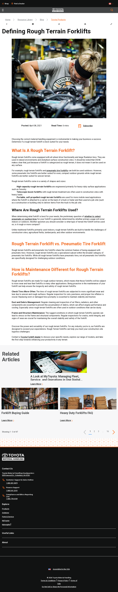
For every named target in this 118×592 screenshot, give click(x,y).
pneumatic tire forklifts (57, 170)
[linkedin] (33, 24)
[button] (84, 432)
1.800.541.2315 (11, 491)
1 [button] (90, 431)
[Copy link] (111, 24)
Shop (7, 4)
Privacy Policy (63, 581)
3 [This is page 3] (98, 431)
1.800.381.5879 (11, 483)
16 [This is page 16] (108, 431)
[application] (58, 368)
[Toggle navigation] (3, 10)
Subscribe (88, 126)
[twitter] (59, 24)
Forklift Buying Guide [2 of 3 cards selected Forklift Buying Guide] (15, 413)
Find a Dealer (19, 4)
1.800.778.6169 (11, 499)
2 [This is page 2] (94, 431)
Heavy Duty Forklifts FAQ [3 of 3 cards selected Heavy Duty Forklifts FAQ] (76, 413)
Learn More (35, 384)
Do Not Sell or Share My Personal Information (59, 587)
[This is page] (113, 432)
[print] (85, 24)
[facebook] (7, 24)
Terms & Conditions (48, 581)
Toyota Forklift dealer (30, 337)
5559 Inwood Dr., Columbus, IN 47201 (16, 475)
